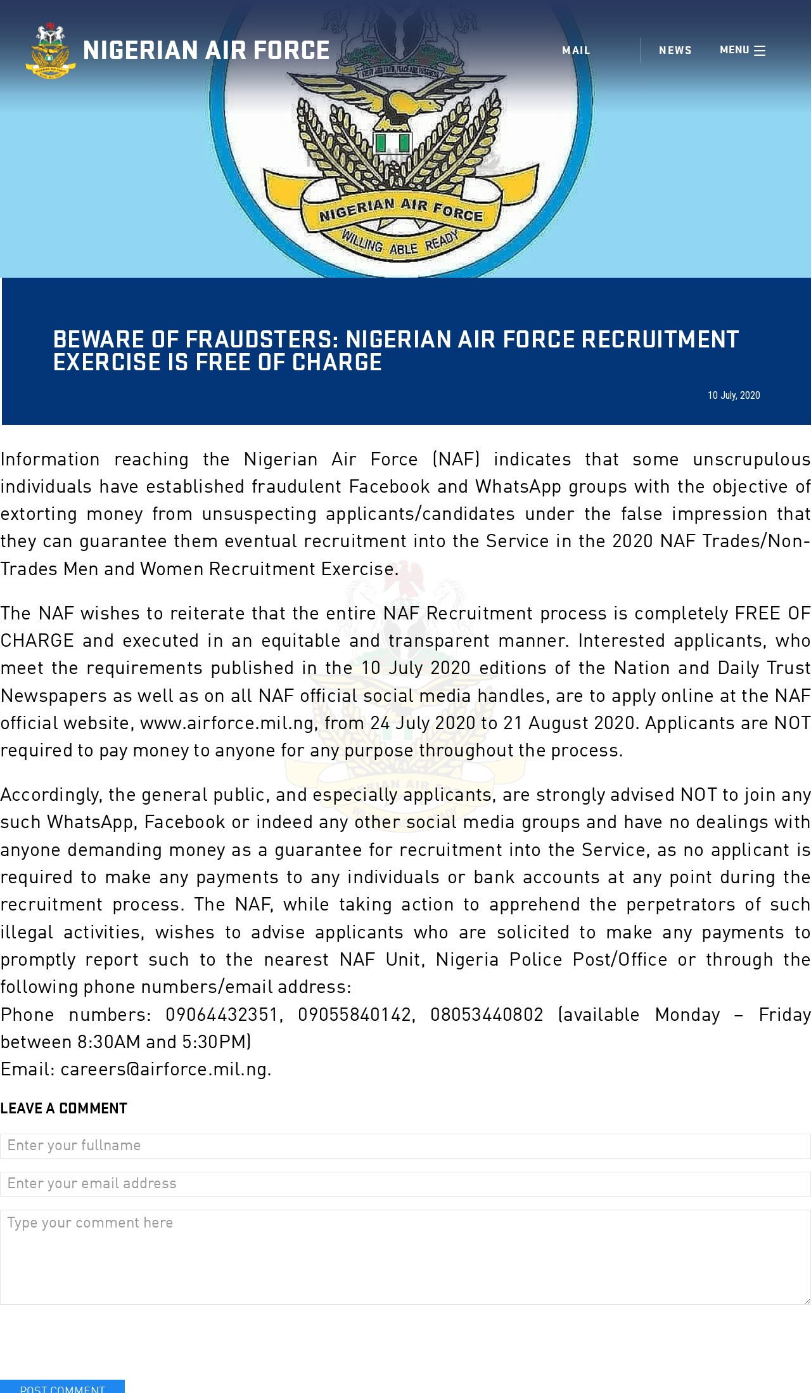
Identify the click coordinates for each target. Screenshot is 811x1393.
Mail (576, 50)
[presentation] (96, 1342)
